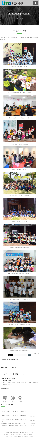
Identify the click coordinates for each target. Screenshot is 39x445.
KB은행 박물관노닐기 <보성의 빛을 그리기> (19, 299)
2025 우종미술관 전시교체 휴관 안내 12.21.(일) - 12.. (14, 426)
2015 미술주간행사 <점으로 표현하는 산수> (19, 144)
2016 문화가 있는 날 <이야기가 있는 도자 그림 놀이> (19, 118)
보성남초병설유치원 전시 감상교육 (19, 66)
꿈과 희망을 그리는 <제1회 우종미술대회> (19, 195)
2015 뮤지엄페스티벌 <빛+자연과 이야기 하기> (19, 273)
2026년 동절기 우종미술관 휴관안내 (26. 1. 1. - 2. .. (14, 423)
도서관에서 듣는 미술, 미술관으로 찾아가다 (19, 325)
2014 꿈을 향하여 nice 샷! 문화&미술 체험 (19, 350)
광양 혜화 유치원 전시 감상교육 (19, 221)
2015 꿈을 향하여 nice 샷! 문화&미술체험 (19, 247)
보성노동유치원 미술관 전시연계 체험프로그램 (19, 92)
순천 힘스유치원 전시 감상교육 (19, 169)
